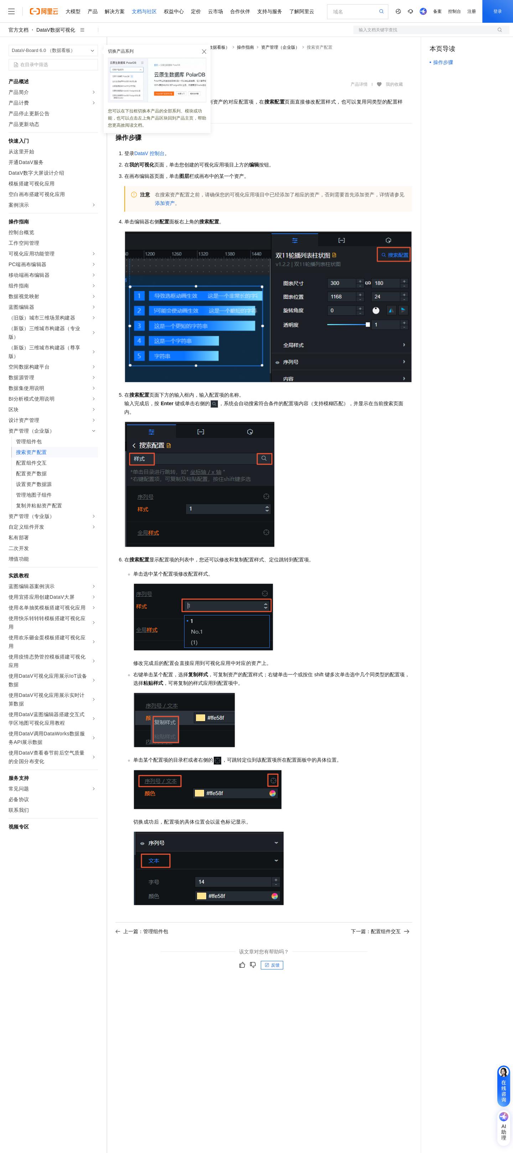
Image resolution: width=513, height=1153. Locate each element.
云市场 (215, 11)
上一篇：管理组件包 (141, 931)
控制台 (454, 11)
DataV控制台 (149, 153)
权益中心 (174, 11)
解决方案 (115, 11)
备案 (437, 11)
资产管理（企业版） (280, 47)
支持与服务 (269, 11)
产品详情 (359, 84)
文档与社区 (144, 11)
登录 (497, 11)
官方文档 (18, 30)
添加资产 (165, 203)
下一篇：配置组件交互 (380, 931)
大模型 (73, 11)
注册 (471, 11)
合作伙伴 (240, 11)
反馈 (272, 965)
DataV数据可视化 (55, 30)
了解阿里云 (301, 11)
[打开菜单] (11, 11)
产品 (93, 11)
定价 (196, 11)
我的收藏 (394, 84)
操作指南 (245, 47)
